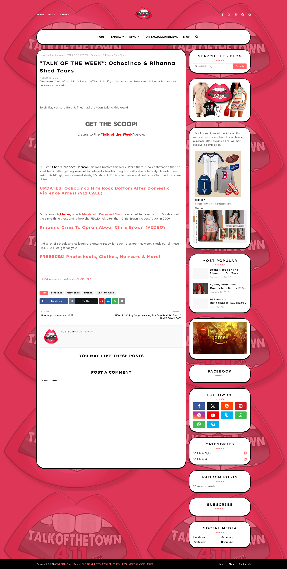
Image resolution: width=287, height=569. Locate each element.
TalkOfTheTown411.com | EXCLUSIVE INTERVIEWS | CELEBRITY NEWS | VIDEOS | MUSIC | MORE (104, 564)
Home (40, 14)
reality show (73, 292)
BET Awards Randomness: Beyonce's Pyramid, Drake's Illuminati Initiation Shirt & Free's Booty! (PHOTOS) (227, 301)
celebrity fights (220, 453)
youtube (228, 542)
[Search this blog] (213, 66)
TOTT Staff (84, 331)
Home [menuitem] (101, 37)
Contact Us (245, 564)
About (51, 14)
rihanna (88, 292)
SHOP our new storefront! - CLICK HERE (66, 279)
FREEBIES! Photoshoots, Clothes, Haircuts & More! (100, 256)
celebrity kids (220, 459)
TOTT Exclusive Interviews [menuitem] (161, 37)
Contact (64, 14)
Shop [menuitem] (186, 37)
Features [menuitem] (115, 37)
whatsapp (228, 537)
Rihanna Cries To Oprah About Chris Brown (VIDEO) (102, 227)
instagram (200, 542)
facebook (200, 537)
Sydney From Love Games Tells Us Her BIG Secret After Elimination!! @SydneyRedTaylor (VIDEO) (227, 286)
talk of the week (56, 55)
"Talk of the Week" (117, 134)
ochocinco (56, 292)
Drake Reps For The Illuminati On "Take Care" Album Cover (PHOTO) (224, 271)
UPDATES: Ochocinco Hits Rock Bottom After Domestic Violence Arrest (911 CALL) (111, 193)
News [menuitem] (132, 37)
